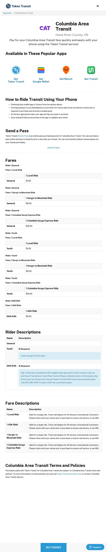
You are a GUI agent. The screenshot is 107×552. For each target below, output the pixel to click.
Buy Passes (53, 547)
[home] (18, 6)
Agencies (7, 13)
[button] (98, 6)
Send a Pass (23, 136)
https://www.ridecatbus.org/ (69, 474)
